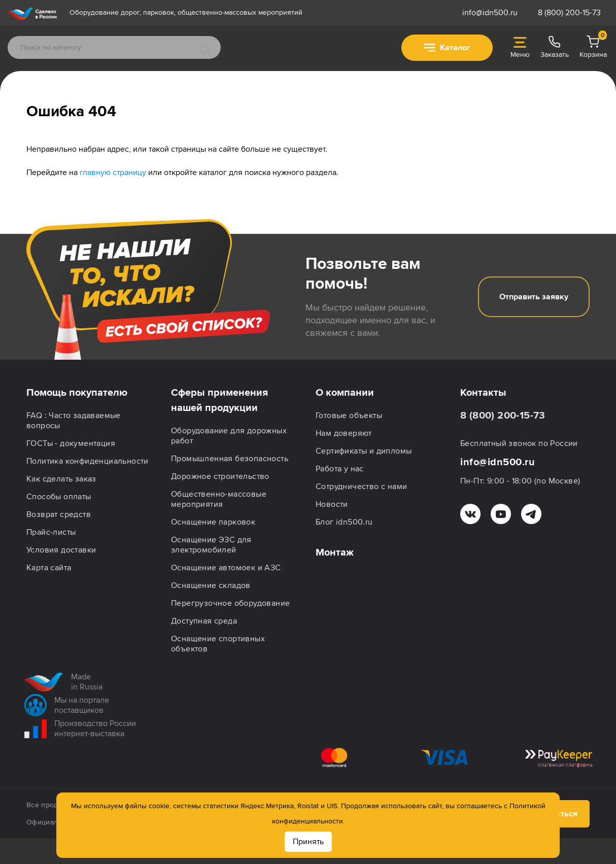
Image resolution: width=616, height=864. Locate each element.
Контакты (483, 393)
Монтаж (335, 552)
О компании (345, 393)
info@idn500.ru (490, 13)
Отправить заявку (533, 297)
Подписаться (544, 756)
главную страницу (113, 172)
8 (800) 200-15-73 (569, 13)
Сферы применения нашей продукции (219, 400)
